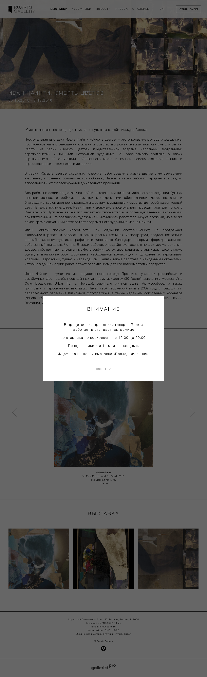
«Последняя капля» (131, 354)
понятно (103, 368)
